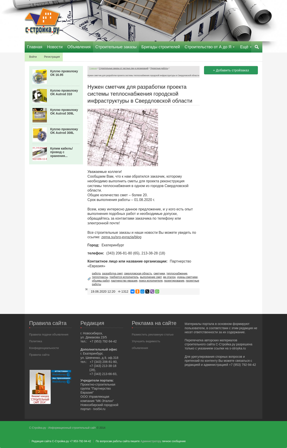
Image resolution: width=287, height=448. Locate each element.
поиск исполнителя (151, 280)
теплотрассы (100, 277)
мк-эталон (169, 277)
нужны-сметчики (187, 277)
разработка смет (112, 273)
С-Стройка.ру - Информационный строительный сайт (63, 427)
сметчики (159, 273)
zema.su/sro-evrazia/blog (121, 237)
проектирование (174, 280)
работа (96, 273)
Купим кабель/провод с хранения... (61, 152)
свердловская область (138, 273)
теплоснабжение (176, 273)
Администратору (150, 441)
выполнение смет (150, 277)
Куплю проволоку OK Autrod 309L (64, 111)
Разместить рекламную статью (153, 334)
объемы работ (100, 280)
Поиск (256, 47)
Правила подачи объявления (48, 334)
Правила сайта (39, 354)
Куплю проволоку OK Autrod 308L (64, 131)
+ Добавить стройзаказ (231, 70)
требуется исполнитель (124, 277)
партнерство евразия (124, 280)
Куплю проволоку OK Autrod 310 (64, 92)
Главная (93, 68)
